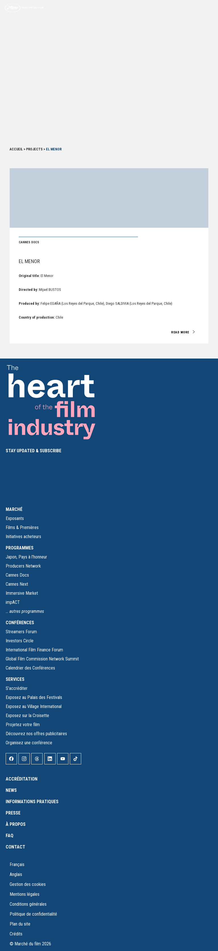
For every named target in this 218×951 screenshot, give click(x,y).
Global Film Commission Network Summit (42, 659)
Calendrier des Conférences (30, 668)
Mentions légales (24, 894)
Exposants (15, 518)
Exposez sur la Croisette (27, 715)
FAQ (9, 835)
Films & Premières (22, 527)
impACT (13, 602)
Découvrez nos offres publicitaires (36, 733)
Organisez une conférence (29, 742)
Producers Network (23, 566)
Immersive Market (22, 593)
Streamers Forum (21, 631)
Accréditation (21, 779)
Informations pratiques (32, 801)
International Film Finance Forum (34, 650)
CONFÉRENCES (20, 622)
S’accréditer (17, 688)
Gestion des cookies (28, 884)
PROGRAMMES (19, 548)
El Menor (29, 261)
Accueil (16, 149)
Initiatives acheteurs (23, 536)
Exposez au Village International (34, 706)
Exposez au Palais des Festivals (34, 697)
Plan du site (20, 924)
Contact (15, 847)
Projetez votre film (23, 724)
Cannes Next (17, 584)
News (11, 790)
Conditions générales (28, 904)
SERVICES (15, 679)
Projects (34, 149)
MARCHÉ (14, 509)
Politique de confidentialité (33, 914)
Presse (13, 813)
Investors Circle (19, 640)
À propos (16, 824)
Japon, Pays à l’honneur (26, 557)
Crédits (16, 934)
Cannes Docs (17, 575)
